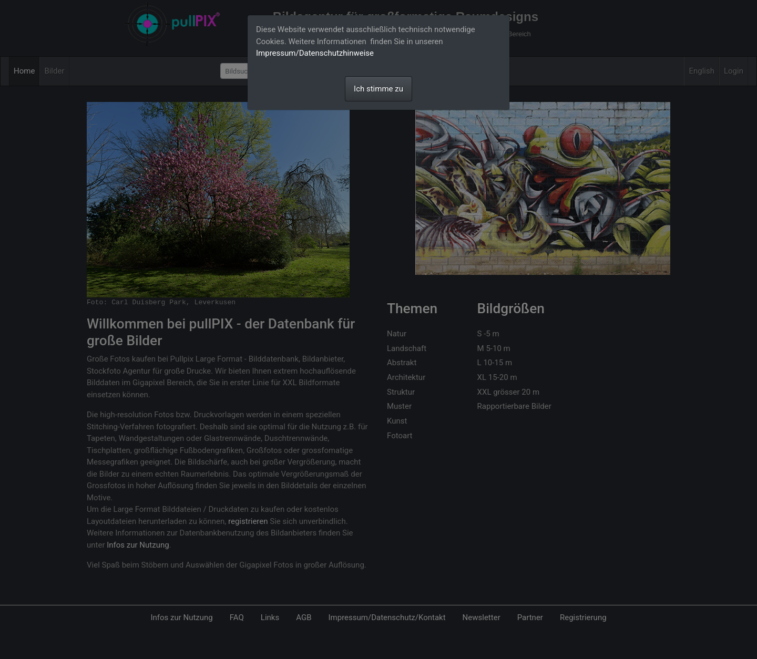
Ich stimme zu (378, 89)
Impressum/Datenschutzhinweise (315, 53)
